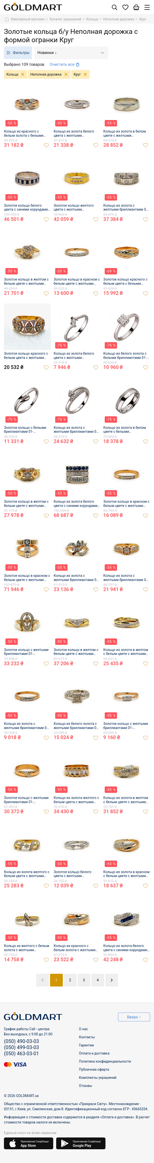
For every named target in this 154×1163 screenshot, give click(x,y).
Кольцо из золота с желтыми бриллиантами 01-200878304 (27, 726)
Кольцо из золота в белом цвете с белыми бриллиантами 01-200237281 (124, 430)
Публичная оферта (94, 1069)
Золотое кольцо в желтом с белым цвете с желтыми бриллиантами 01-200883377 (76, 652)
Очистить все (65, 65)
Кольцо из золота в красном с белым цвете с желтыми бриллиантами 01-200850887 (126, 874)
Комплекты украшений (98, 1078)
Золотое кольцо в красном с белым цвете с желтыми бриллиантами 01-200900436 (126, 504)
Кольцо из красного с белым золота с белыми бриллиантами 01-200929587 (23, 133)
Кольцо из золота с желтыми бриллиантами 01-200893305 (76, 578)
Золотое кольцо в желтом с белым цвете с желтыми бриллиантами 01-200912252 (26, 281)
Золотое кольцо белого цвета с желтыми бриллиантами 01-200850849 (72, 874)
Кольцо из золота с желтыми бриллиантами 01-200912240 (126, 207)
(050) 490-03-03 (21, 1041)
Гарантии (86, 1045)
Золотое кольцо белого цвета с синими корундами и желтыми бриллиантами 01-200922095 (27, 207)
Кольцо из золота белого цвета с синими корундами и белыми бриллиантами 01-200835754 (126, 948)
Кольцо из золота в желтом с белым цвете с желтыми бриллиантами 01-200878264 (125, 652)
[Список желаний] (125, 7)
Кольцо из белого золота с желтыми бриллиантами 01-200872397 (76, 726)
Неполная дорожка (50, 74)
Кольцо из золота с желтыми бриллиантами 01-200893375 (126, 578)
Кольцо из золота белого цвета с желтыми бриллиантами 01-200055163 (74, 356)
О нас (83, 1029)
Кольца (16, 74)
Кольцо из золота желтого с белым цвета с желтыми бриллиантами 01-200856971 (76, 800)
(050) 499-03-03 (21, 1047)
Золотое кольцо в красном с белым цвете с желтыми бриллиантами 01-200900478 (27, 578)
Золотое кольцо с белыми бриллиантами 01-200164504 (25, 430)
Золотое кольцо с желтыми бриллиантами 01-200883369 (26, 652)
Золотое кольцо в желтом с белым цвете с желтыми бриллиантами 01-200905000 (26, 504)
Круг (82, 74)
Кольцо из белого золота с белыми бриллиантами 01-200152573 (124, 356)
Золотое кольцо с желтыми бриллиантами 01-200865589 (26, 800)
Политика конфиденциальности (105, 1061)
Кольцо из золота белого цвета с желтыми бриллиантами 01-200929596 (74, 133)
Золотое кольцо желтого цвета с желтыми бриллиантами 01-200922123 (74, 207)
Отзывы (85, 1086)
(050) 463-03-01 (21, 1053)
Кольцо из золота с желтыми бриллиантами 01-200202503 (76, 430)
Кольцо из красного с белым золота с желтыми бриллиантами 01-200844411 (75, 948)
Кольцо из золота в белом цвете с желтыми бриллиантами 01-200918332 (124, 133)
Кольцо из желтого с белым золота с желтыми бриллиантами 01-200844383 (26, 948)
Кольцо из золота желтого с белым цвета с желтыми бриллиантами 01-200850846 (27, 874)
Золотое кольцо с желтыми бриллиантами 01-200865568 (125, 726)
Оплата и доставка (94, 1053)
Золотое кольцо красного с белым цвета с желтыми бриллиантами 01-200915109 (26, 356)
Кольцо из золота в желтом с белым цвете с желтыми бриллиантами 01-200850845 (125, 800)
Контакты (87, 1037)
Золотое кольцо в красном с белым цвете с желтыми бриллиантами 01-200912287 (77, 281)
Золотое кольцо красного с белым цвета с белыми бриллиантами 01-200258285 (125, 281)
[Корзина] (136, 7)
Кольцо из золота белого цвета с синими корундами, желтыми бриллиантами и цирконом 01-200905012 (76, 504)
